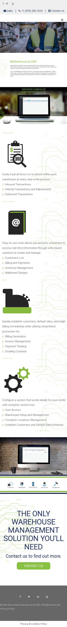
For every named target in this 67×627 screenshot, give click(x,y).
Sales (9, 10)
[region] (33, 37)
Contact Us (57, 10)
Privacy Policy (8, 608)
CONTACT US (33, 566)
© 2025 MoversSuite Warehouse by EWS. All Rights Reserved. (30, 604)
